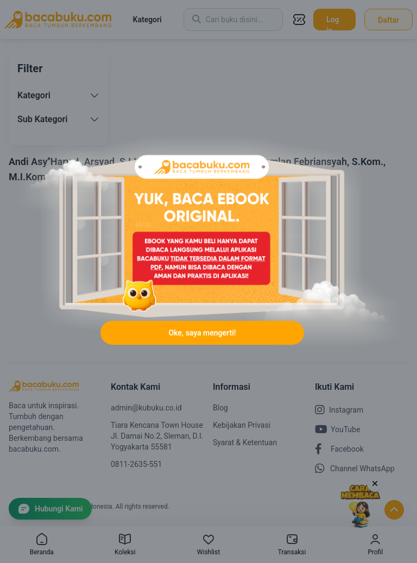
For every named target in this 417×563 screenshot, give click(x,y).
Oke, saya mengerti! (202, 332)
